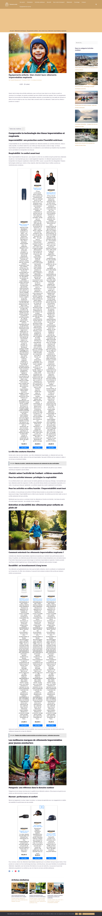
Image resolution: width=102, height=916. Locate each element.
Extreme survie (13, 4)
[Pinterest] (15, 871)
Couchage (76, 2)
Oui (76, 913)
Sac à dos (58, 899)
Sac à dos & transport (58, 2)
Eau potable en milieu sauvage (38, 899)
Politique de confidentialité (88, 913)
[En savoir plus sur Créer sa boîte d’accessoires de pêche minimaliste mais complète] (19, 888)
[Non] (100, 914)
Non (80, 913)
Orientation (30, 2)
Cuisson (84, 2)
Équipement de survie (25, 6)
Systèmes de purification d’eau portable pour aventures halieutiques (37, 896)
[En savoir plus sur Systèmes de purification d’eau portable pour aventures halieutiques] (37, 888)
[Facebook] (9, 871)
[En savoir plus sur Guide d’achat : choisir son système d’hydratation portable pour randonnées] (55, 888)
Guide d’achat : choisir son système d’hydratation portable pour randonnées (55, 897)
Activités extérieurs (40, 2)
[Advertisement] (51, 19)
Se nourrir (22, 2)
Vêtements (69, 2)
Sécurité (49, 2)
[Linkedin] (18, 871)
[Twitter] (12, 871)
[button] (96, 4)
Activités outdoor (15, 898)
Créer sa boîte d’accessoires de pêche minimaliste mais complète (18, 896)
